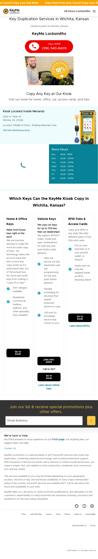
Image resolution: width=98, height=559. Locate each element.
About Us (77, 514)
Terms (58, 514)
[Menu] (94, 11)
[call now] (49, 46)
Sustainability (90, 514)
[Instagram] (92, 506)
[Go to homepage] (11, 11)
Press (24, 514)
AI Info (93, 525)
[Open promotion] (49, 3)
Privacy (67, 514)
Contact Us (10, 448)
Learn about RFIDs (80, 326)
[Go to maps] (24, 164)
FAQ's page (58, 439)
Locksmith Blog (36, 514)
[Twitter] (77, 506)
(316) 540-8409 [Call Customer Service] (49, 361)
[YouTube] (84, 506)
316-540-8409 (10, 130)
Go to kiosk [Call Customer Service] (18, 353)
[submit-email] (91, 420)
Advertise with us (79, 525)
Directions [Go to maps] (24, 130)
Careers (49, 514)
